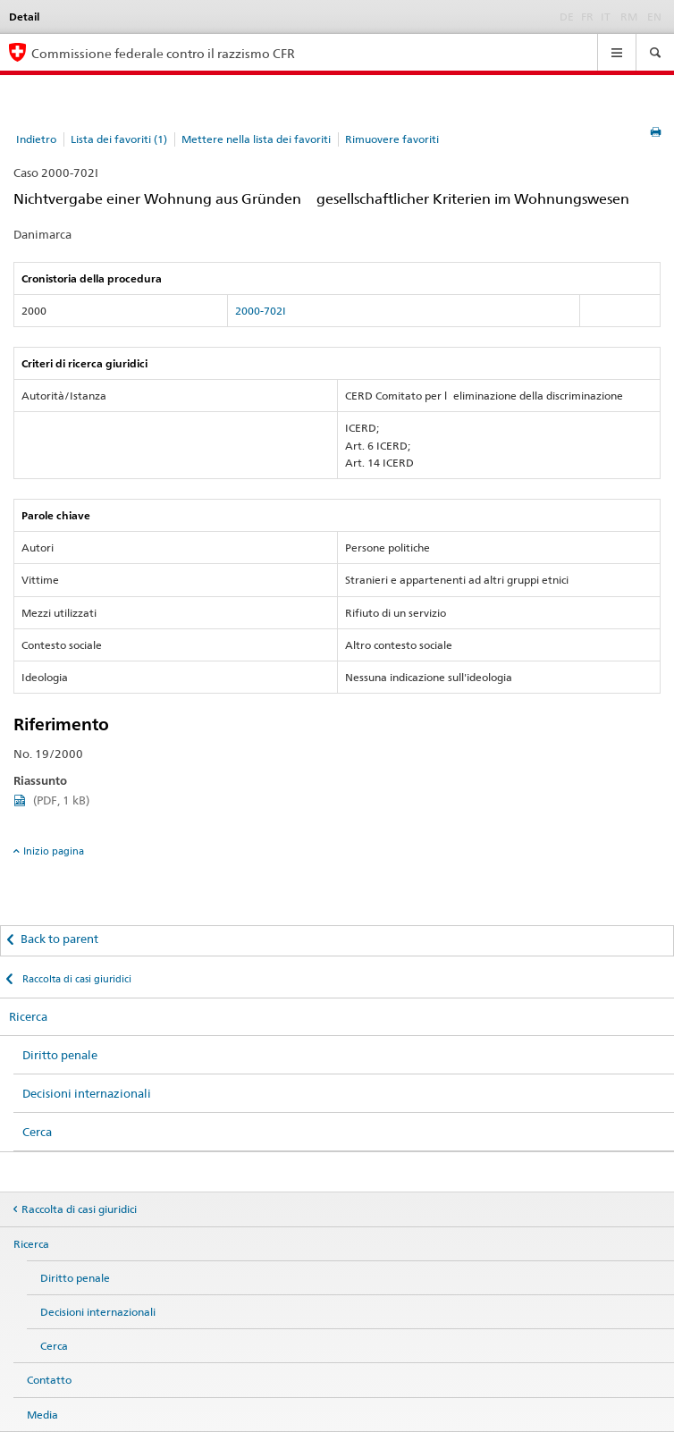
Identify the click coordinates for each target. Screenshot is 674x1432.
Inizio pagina (53, 851)
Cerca (37, 1132)
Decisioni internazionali (86, 1093)
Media (42, 1414)
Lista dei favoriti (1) (119, 139)
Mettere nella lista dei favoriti (256, 139)
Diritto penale (59, 1055)
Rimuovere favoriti (392, 139)
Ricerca (28, 1016)
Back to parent (59, 938)
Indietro (36, 139)
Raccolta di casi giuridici (75, 979)
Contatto (49, 1379)
